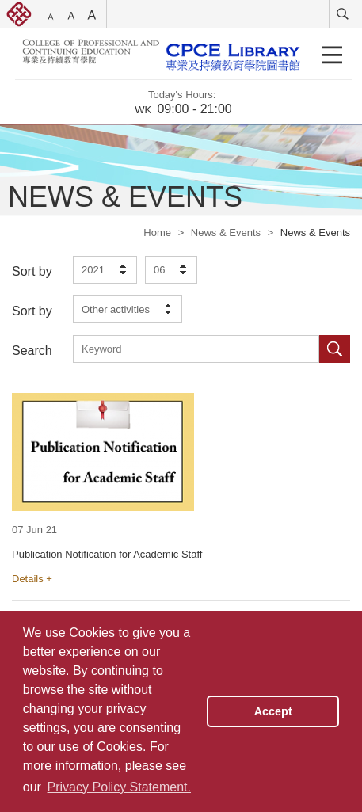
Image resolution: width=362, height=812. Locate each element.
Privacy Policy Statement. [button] (119, 787)
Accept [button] (273, 711)
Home (157, 232)
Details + (32, 579)
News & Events (226, 232)
